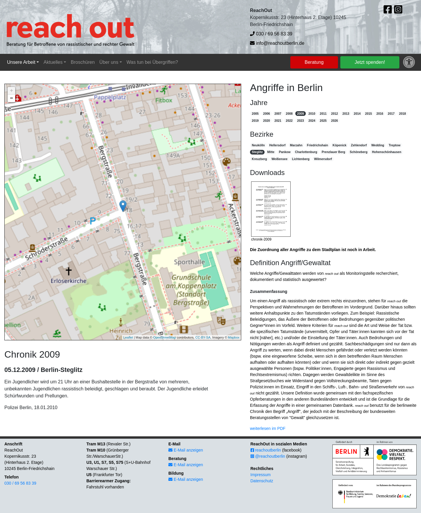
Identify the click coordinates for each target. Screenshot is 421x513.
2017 (391, 113)
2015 (368, 113)
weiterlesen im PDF (267, 428)
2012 (334, 113)
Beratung (314, 62)
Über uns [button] (108, 62)
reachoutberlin (266, 450)
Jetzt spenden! (370, 62)
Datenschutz (262, 480)
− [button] (11, 98)
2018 (402, 113)
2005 (255, 113)
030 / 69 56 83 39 (271, 33)
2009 (300, 113)
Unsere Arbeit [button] (21, 62)
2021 (278, 120)
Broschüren (83, 62)
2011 (323, 113)
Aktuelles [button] (53, 62)
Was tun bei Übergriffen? (152, 62)
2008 (289, 113)
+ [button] (11, 90)
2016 (380, 113)
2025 (323, 120)
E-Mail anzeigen (185, 450)
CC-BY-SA (202, 337)
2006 (266, 113)
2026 (334, 120)
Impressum (261, 474)
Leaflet (128, 337)
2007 (278, 113)
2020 (266, 120)
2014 (357, 113)
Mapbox (233, 337)
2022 (289, 120)
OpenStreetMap (164, 337)
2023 (300, 120)
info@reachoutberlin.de (277, 43)
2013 (345, 113)
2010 (311, 113)
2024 (311, 120)
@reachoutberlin (268, 456)
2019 (255, 120)
